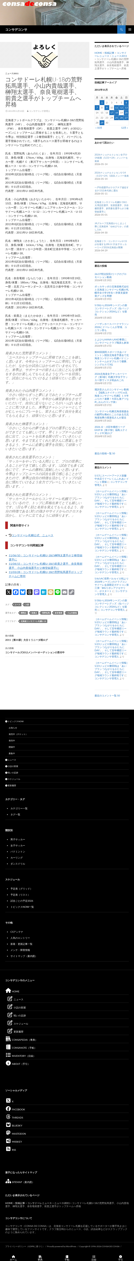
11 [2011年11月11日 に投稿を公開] (116, 107)
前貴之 (34, 613)
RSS (10, 1149)
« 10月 (98, 127)
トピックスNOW (14, 721)
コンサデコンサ (16, 29)
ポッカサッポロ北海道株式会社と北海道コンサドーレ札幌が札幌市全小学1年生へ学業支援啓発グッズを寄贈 (112, 291)
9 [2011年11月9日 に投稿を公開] (106, 107)
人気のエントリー (20, 937)
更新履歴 (10, 785)
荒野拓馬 (46, 613)
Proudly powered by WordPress (62, 1246)
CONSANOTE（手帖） (21, 1047)
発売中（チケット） (18, 734)
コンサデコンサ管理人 (39, 111)
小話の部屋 (11, 766)
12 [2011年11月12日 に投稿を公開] (121, 107)
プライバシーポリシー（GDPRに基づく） (24, 1246)
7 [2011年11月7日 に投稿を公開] (97, 107)
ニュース (10, 760)
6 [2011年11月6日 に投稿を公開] (126, 102)
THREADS (14, 1117)
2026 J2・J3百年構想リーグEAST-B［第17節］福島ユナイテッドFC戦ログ (111, 430)
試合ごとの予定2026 (21, 900)
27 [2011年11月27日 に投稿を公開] (126, 117)
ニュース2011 (11, 73)
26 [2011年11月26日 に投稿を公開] (121, 117)
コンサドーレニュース (39, 1203)
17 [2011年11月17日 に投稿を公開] (111, 112)
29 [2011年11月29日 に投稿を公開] (101, 122)
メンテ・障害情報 (20, 949)
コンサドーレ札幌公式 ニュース (32, 535)
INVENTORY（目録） (20, 1055)
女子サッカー (17, 845)
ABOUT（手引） (17, 1063)
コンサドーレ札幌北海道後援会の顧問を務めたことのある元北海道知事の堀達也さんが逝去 (112, 414)
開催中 (12, 747)
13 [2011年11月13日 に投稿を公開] (126, 107)
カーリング (16, 857)
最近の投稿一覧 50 (105, 453)
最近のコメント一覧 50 (107, 695)
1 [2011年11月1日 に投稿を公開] (102, 102)
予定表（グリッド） (21, 888)
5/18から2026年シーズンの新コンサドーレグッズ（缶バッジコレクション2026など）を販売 (112, 310)
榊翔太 (24, 613)
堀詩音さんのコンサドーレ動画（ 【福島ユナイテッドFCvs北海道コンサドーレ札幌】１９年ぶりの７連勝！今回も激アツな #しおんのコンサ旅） (112, 395)
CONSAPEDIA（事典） (21, 1039)
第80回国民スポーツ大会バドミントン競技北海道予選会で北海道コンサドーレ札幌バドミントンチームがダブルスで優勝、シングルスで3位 (112, 358)
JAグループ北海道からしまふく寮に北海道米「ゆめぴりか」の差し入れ (112, 226)
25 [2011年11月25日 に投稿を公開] (116, 117)
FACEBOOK (15, 1109)
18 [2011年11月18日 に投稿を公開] (116, 112)
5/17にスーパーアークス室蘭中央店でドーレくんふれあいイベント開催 (112, 478)
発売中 (12, 740)
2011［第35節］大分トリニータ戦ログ (44, 637)
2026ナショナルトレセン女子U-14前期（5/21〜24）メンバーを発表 (111, 157)
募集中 (12, 753)
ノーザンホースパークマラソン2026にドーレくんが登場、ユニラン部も (112, 327)
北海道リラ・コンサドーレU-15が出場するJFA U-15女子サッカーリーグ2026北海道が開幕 (111, 244)
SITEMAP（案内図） (19, 1182)
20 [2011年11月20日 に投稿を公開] (126, 112)
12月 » (124, 127)
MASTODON (15, 1133)
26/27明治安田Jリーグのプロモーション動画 (110, 275)
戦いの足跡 (11, 772)
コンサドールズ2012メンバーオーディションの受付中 (44, 650)
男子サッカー (17, 839)
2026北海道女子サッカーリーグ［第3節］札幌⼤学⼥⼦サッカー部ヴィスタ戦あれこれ (111, 377)
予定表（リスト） (20, 894)
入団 (27, 604)
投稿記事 (109, 52)
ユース (17, 604)
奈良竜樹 (58, 613)
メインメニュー (130, 29)
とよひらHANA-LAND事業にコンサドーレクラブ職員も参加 (112, 341)
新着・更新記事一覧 (21, 943)
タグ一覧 (15, 814)
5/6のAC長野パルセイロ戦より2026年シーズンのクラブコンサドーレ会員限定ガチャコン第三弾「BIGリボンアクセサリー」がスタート (112, 584)
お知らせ (13, 727)
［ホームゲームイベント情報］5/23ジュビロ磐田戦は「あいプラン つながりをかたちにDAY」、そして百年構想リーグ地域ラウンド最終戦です (112, 497)
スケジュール (12, 779)
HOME (98, 52)
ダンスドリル (17, 863)
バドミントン (17, 851)
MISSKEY (13, 1141)
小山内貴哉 (72, 613)
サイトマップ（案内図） (23, 956)
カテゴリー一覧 (19, 808)
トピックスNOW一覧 (22, 906)
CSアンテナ (16, 931)
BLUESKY (13, 1125)
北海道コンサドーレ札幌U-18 (33, 621)
